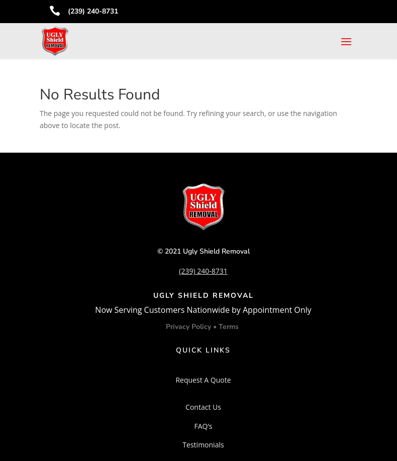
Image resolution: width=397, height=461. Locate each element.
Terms (229, 326)
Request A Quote (203, 380)
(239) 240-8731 (93, 11)
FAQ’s (203, 426)
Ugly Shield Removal (216, 251)
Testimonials (203, 444)
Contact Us (203, 407)
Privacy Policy (189, 326)
